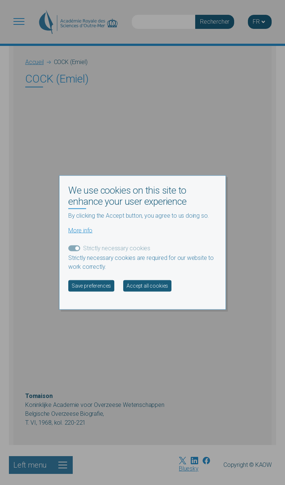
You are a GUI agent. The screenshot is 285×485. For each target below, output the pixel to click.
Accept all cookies (147, 285)
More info (80, 230)
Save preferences (91, 285)
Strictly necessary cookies (116, 247)
